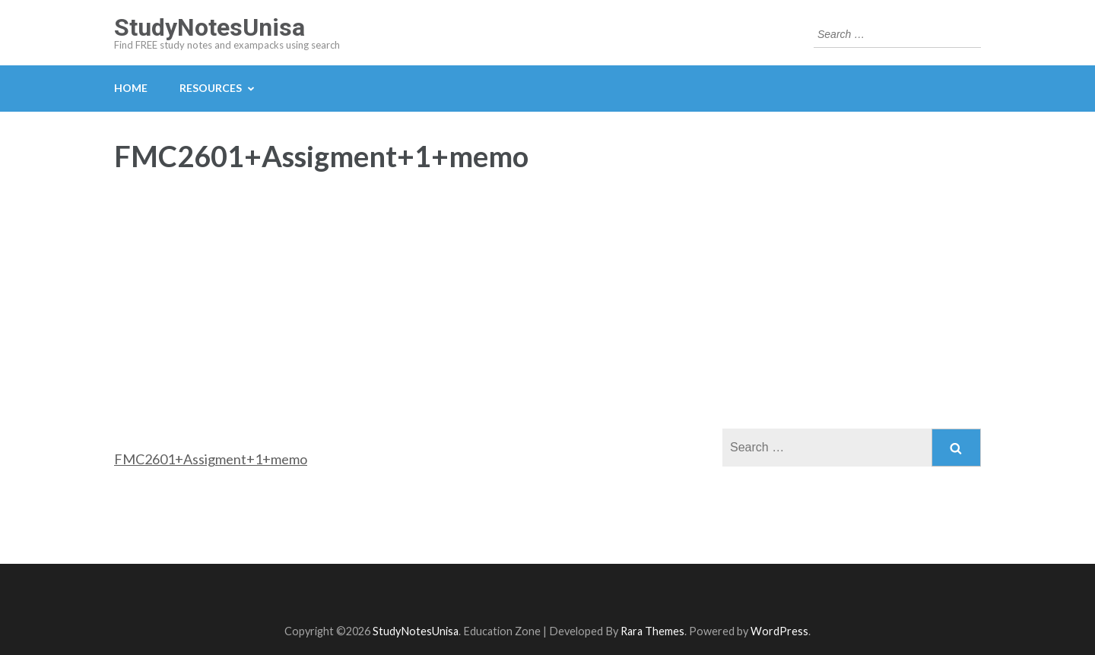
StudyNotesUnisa (209, 27)
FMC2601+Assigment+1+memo (210, 459)
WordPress (779, 631)
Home (131, 87)
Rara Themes (652, 631)
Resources (210, 87)
